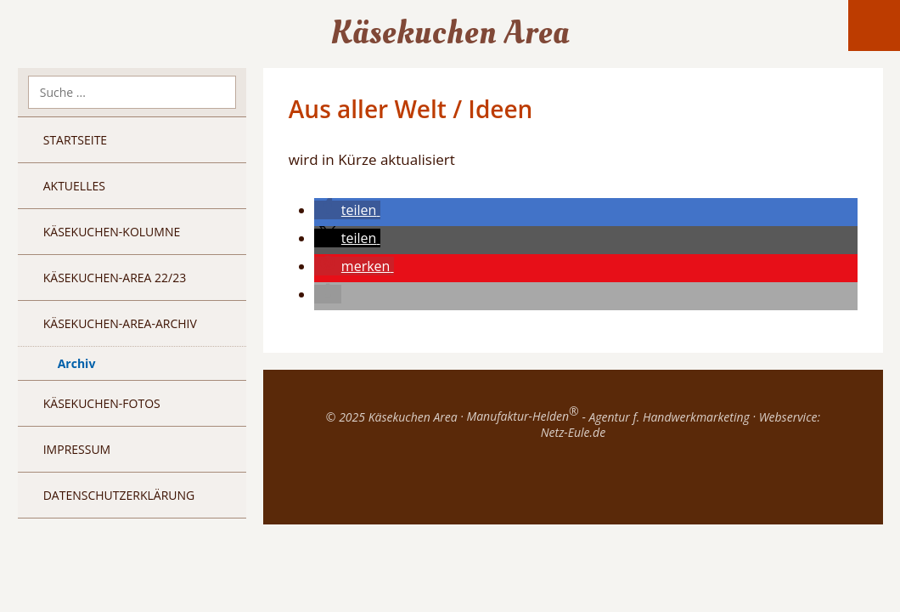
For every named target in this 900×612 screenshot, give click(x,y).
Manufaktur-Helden (522, 416)
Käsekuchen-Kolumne (112, 232)
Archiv (77, 363)
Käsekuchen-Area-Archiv (120, 323)
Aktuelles (74, 186)
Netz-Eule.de (573, 432)
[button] (347, 210)
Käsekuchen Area (450, 32)
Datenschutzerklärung (119, 495)
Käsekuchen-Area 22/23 (115, 277)
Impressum (77, 449)
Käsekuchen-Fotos (101, 403)
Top (573, 482)
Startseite (75, 140)
